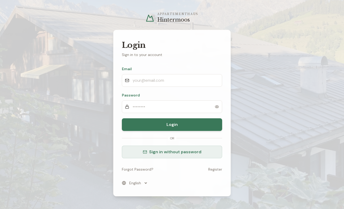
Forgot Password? (137, 169)
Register (215, 169)
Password (131, 95)
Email (127, 69)
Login (172, 124)
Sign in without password (172, 152)
